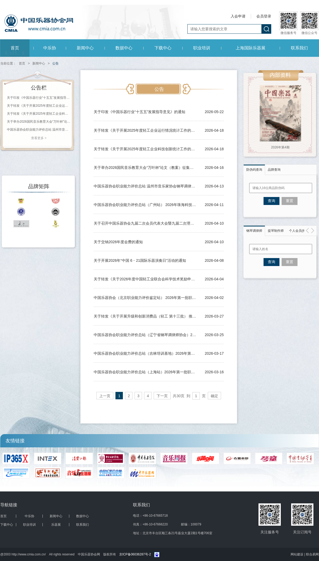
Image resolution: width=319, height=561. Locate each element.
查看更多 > (38, 138)
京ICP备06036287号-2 (135, 554)
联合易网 (312, 554)
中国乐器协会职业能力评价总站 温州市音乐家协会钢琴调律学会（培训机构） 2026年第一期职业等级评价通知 (39, 129)
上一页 (104, 396)
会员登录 (263, 16)
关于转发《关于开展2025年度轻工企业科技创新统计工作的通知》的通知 (39, 113)
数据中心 (123, 48)
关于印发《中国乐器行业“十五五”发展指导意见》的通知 (39, 98)
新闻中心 (85, 48)
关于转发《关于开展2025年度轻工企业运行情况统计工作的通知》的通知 (39, 106)
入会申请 (238, 16)
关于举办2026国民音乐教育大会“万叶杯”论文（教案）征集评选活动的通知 (39, 121)
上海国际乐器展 (250, 48)
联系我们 (299, 48)
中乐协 (49, 48)
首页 (15, 48)
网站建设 (297, 554)
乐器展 (56, 524)
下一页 (162, 396)
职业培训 (201, 48)
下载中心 (162, 48)
